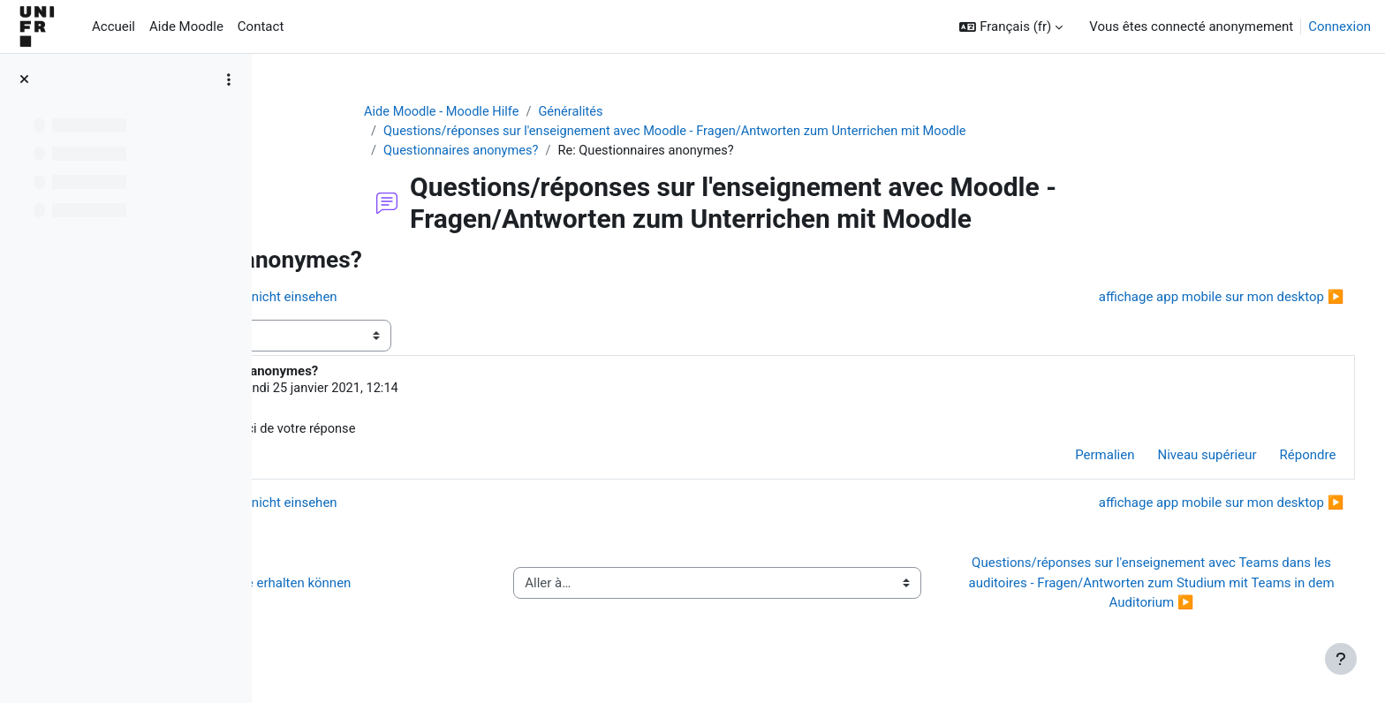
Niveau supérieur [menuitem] (1173, 458)
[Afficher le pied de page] (1341, 659)
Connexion (1339, 26)
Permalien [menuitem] (1071, 458)
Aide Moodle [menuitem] (186, 26)
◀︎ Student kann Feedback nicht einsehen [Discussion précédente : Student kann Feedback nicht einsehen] (421, 298)
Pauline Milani (404, 391)
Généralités (663, 112)
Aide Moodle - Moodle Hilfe (530, 112)
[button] (1011, 27)
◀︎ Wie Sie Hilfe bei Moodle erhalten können (428, 585)
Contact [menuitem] (261, 26)
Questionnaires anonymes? (550, 152)
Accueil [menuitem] (113, 26)
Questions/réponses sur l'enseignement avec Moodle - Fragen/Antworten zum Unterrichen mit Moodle (771, 132)
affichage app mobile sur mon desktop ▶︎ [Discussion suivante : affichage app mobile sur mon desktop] (1188, 298)
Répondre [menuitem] (1274, 458)
